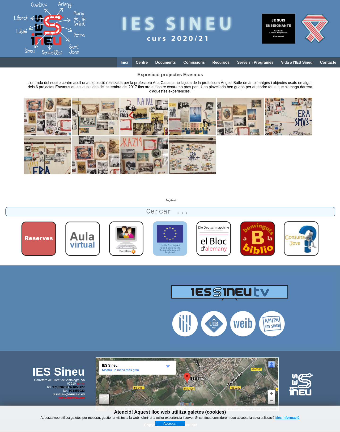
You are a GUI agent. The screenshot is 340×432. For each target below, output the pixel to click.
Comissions (194, 62)
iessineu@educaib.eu (69, 394)
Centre (142, 62)
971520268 (60, 387)
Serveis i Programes (255, 62)
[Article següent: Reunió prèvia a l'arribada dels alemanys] (171, 200)
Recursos (221, 62)
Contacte (328, 62)
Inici (124, 62)
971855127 (77, 387)
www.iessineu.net (72, 397)
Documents (165, 62)
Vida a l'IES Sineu (296, 62)
